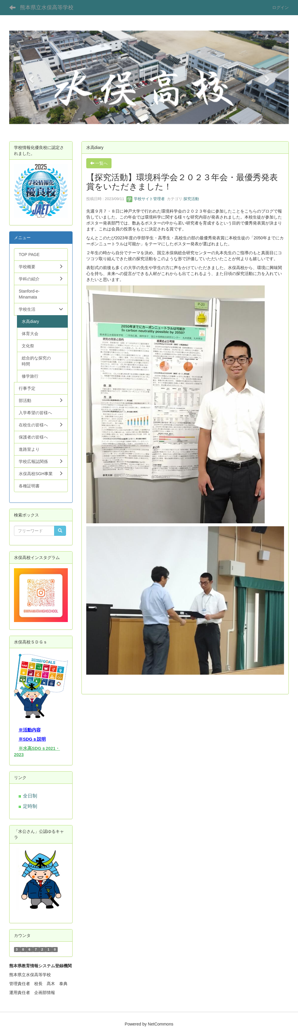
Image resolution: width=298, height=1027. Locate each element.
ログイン (280, 7)
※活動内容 (29, 730)
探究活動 (191, 199)
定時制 (30, 806)
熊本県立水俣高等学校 (46, 7)
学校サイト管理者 (145, 199)
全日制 (30, 795)
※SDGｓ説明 (32, 739)
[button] (30, 77)
